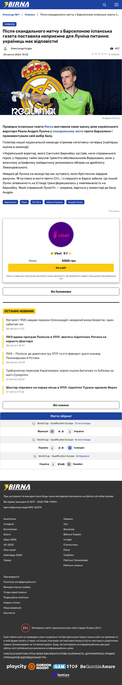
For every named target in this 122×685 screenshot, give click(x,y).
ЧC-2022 (9, 544)
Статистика (70, 544)
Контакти (9, 612)
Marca (48, 126)
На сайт (61, 267)
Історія (67, 539)
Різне (66, 549)
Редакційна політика (16, 597)
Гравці (7, 560)
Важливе (68, 529)
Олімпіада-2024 (13, 555)
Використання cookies (17, 587)
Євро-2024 (10, 539)
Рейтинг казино (73, 565)
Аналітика (10, 518)
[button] (104, 5)
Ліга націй (10, 549)
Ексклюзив (10, 529)
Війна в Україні (72, 534)
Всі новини (61, 405)
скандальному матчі (68, 131)
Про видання (11, 576)
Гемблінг (68, 555)
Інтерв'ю (9, 524)
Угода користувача (15, 592)
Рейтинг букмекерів (75, 560)
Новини (9, 24)
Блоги (7, 534)
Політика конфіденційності (20, 582)
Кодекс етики (12, 602)
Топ (65, 524)
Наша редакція (12, 607)
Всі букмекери (61, 291)
